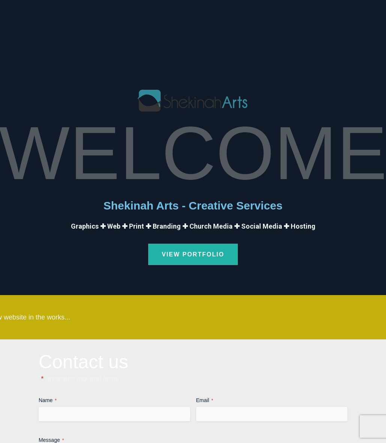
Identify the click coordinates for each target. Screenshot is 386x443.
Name (48, 400)
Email (204, 400)
